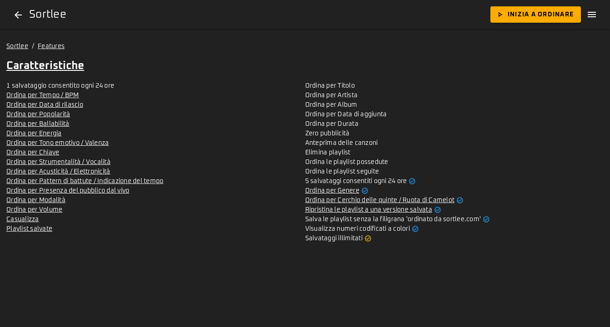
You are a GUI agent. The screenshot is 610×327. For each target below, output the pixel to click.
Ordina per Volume (34, 210)
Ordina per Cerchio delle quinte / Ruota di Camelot (380, 200)
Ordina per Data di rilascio (44, 105)
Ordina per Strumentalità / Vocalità (58, 162)
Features (51, 46)
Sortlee (17, 46)
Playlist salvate (29, 229)
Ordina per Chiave (32, 152)
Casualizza (22, 219)
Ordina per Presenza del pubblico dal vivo (67, 191)
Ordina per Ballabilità (38, 124)
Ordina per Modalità (36, 200)
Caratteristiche (45, 65)
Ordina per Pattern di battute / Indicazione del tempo (84, 181)
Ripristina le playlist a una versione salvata (368, 210)
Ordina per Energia (34, 133)
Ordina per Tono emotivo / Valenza (57, 143)
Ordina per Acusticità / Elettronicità (58, 171)
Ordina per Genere (332, 191)
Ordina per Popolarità (38, 114)
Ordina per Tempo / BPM (42, 95)
